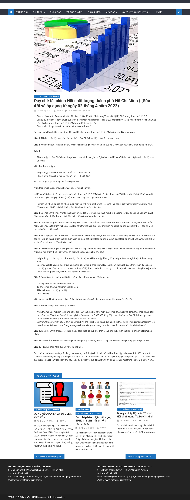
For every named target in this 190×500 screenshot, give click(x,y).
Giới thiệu (38, 12)
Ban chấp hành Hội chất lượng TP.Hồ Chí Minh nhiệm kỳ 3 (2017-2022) (93, 420)
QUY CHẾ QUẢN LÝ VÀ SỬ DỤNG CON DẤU (53, 415)
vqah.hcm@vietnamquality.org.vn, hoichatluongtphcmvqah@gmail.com (47, 476)
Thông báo (55, 12)
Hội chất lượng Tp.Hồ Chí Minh (47, 96)
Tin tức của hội (74, 12)
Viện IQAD (110, 12)
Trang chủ (22, 12)
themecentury (58, 497)
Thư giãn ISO (94, 12)
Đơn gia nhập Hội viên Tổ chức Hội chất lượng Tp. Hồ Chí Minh (135, 415)
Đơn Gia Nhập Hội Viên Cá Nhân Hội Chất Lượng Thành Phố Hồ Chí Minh (142, 456)
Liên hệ (158, 12)
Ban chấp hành (82, 409)
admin (60, 110)
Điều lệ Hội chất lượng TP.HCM (51, 456)
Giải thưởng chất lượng (135, 12)
